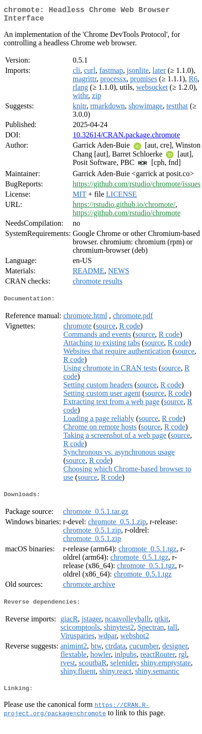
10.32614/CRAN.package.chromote (126, 139)
